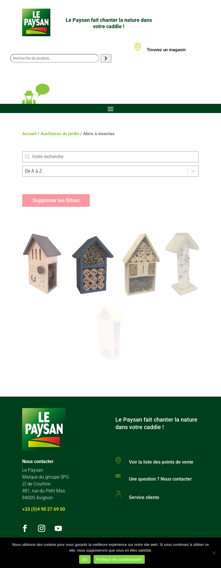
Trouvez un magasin (166, 49)
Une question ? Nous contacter (160, 479)
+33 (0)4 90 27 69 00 (43, 509)
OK (84, 559)
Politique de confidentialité (119, 559)
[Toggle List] (193, 171)
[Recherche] (106, 58)
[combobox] (105, 171)
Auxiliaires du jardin (60, 133)
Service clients (144, 497)
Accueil (29, 133)
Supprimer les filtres (56, 200)
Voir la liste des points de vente (161, 462)
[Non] (214, 553)
